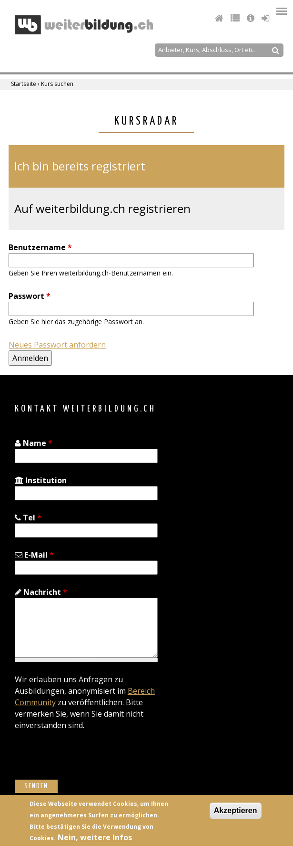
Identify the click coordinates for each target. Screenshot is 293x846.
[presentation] (87, 761)
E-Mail (34, 555)
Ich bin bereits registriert (79, 166)
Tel (28, 517)
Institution (41, 480)
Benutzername (40, 247)
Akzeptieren (235, 810)
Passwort (30, 296)
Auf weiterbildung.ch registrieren (102, 208)
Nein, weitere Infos (95, 837)
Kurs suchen (57, 84)
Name (33, 443)
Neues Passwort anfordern (57, 344)
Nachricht (41, 592)
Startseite (23, 84)
